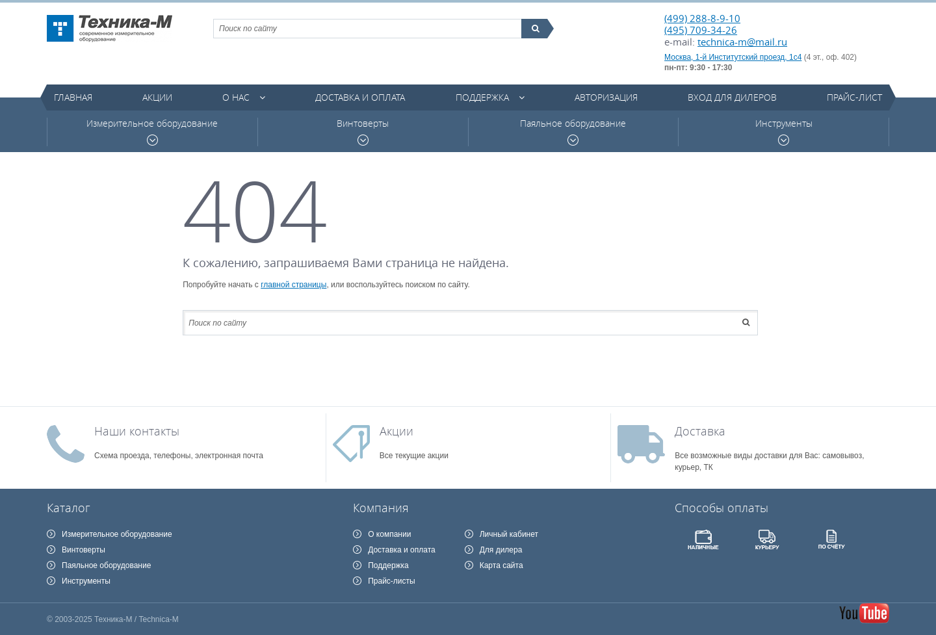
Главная (73, 97)
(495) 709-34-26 (700, 29)
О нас (236, 97)
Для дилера (501, 549)
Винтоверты (363, 132)
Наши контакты (136, 431)
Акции (157, 97)
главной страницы (293, 284)
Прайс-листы (391, 581)
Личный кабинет (509, 534)
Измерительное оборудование (152, 132)
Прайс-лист (854, 97)
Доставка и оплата (360, 97)
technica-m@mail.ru (742, 41)
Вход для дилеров (732, 97)
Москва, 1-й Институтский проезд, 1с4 (732, 57)
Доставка (700, 431)
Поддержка (482, 97)
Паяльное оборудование (573, 132)
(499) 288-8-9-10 (702, 18)
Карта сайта (501, 565)
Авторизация (606, 97)
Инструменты (783, 132)
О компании (389, 534)
